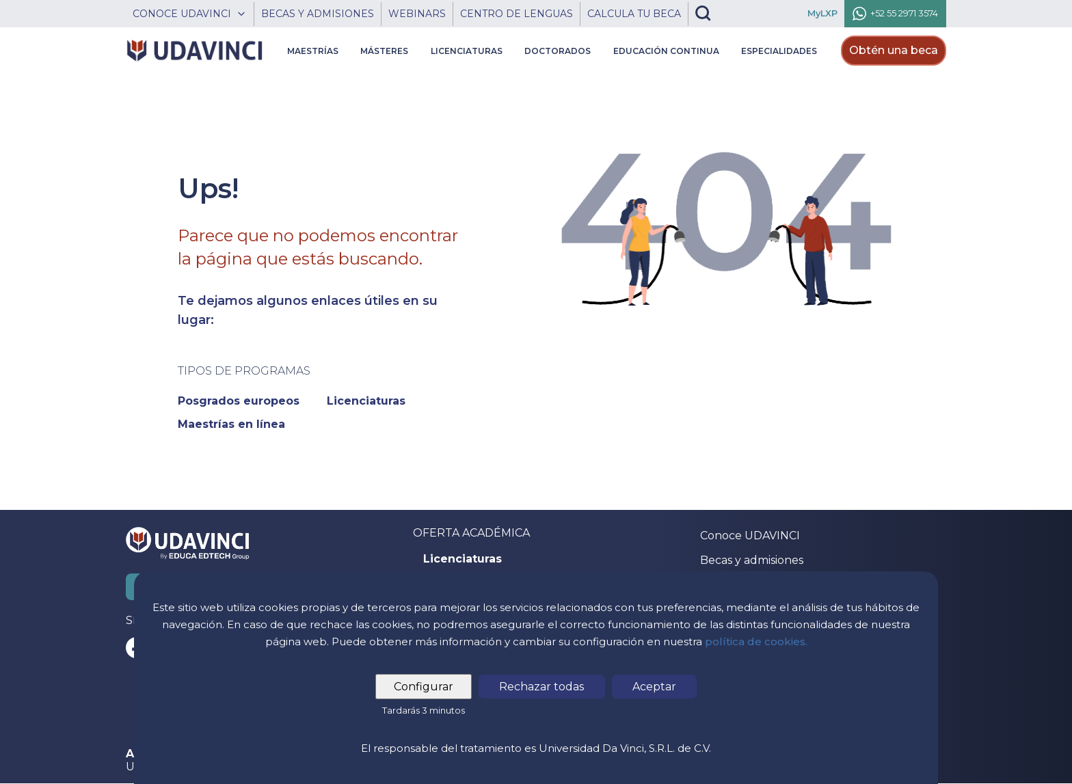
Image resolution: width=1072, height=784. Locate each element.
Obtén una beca (893, 50)
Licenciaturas (462, 559)
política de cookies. (756, 641)
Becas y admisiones (751, 560)
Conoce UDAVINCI (750, 535)
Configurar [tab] (424, 686)
